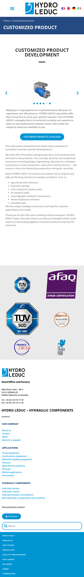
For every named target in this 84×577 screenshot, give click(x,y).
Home (6, 20)
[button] (12, 8)
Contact (6, 433)
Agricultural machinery (13, 465)
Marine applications (12, 472)
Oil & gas (6, 469)
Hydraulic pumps (10, 488)
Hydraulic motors (11, 491)
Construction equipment (14, 456)
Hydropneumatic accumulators (18, 494)
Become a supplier (11, 440)
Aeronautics (8, 475)
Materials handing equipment (17, 459)
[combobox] (42, 526)
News (5, 436)
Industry (6, 462)
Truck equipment (10, 452)
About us (6, 430)
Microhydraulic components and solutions (23, 497)
